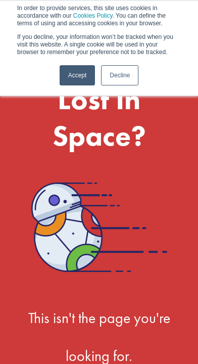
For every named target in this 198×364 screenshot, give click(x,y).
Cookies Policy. (93, 15)
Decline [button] (120, 75)
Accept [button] (77, 75)
